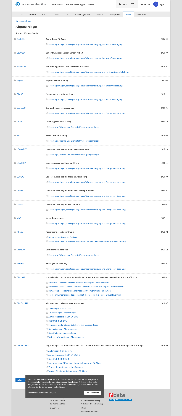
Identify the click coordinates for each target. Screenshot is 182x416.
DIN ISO (45, 14)
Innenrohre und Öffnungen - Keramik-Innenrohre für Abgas (74, 363)
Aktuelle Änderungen (75, 4)
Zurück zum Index (23, 21)
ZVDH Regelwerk (82, 14)
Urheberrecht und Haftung (92, 404)
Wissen (91, 4)
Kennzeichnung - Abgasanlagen (62, 329)
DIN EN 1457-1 (22, 345)
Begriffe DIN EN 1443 (57, 320)
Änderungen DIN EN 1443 (59, 308)
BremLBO (20, 108)
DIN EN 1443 (21, 303)
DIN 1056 (19, 277)
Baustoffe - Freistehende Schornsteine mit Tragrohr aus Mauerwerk (78, 282)
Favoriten (141, 14)
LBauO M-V (20, 149)
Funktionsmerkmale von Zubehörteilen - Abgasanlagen (73, 325)
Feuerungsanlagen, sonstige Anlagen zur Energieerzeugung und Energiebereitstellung (87, 241)
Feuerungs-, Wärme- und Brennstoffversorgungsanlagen (73, 127)
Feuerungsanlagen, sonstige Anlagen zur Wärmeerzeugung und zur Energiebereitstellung (88, 72)
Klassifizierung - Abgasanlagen (62, 333)
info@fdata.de (56, 408)
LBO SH (18, 190)
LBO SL (18, 204)
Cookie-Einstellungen (89, 411)
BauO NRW (20, 66)
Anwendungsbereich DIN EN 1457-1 (64, 355)
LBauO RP (20, 163)
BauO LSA (19, 52)
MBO (17, 218)
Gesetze (99, 14)
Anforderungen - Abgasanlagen (62, 312)
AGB (84, 408)
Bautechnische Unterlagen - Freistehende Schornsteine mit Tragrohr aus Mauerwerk (86, 286)
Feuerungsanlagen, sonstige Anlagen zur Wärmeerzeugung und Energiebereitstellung (87, 113)
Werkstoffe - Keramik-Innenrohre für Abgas (68, 371)
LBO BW (19, 176)
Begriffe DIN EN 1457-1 (58, 359)
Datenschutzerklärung (90, 400)
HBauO (18, 121)
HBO (17, 135)
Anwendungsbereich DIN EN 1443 (63, 316)
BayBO (18, 80)
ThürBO (19, 263)
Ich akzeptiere (93, 392)
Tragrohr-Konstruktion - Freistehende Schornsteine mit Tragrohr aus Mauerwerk (84, 294)
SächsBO (19, 249)
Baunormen (57, 4)
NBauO (18, 231)
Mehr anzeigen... (24, 380)
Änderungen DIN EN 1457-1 (60, 350)
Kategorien (115, 14)
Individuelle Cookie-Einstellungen (42, 392)
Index (128, 14)
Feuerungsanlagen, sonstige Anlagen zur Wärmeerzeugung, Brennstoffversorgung (85, 44)
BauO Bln (19, 39)
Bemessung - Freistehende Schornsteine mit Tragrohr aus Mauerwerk (79, 290)
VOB (57, 14)
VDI (66, 14)
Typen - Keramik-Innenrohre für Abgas (65, 367)
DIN (21, 14)
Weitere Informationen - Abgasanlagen (66, 337)
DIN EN (32, 14)
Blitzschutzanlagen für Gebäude (62, 237)
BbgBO (18, 94)
